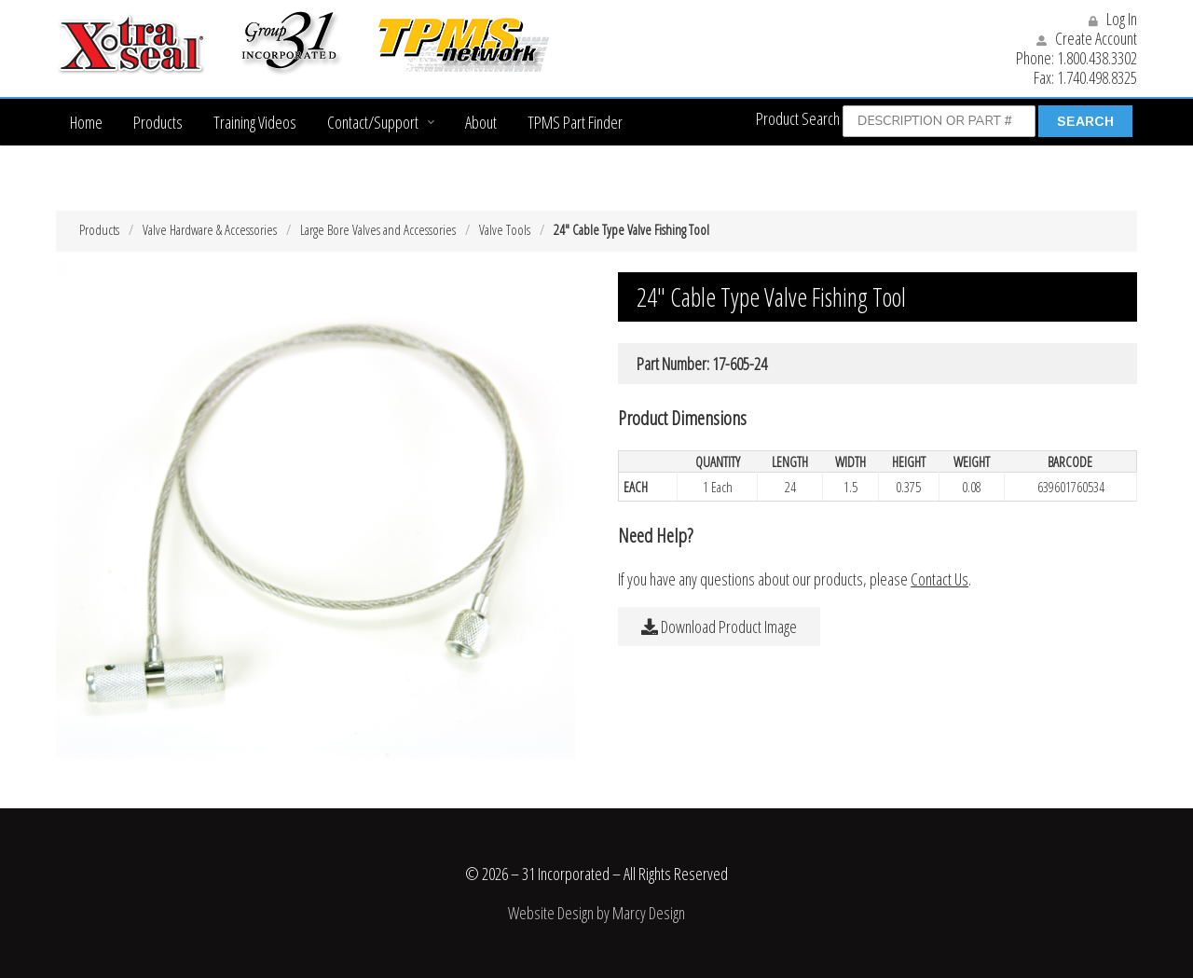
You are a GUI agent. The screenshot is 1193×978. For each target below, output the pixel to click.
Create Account (1086, 38)
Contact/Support (372, 122)
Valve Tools (504, 229)
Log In (1113, 18)
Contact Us (939, 579)
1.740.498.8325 (1097, 77)
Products (158, 122)
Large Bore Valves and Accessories (378, 229)
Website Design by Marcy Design (596, 913)
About (481, 122)
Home (86, 122)
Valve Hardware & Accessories (210, 229)
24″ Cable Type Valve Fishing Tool (631, 229)
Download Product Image (719, 626)
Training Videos (254, 122)
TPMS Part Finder (575, 122)
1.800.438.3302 (1097, 58)
